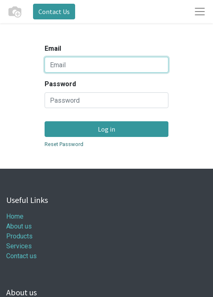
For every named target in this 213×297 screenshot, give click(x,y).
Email (53, 48)
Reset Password (64, 144)
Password (60, 84)
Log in (106, 129)
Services (19, 246)
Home (15, 216)
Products (19, 236)
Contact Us (54, 11)
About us (19, 226)
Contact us (21, 256)
